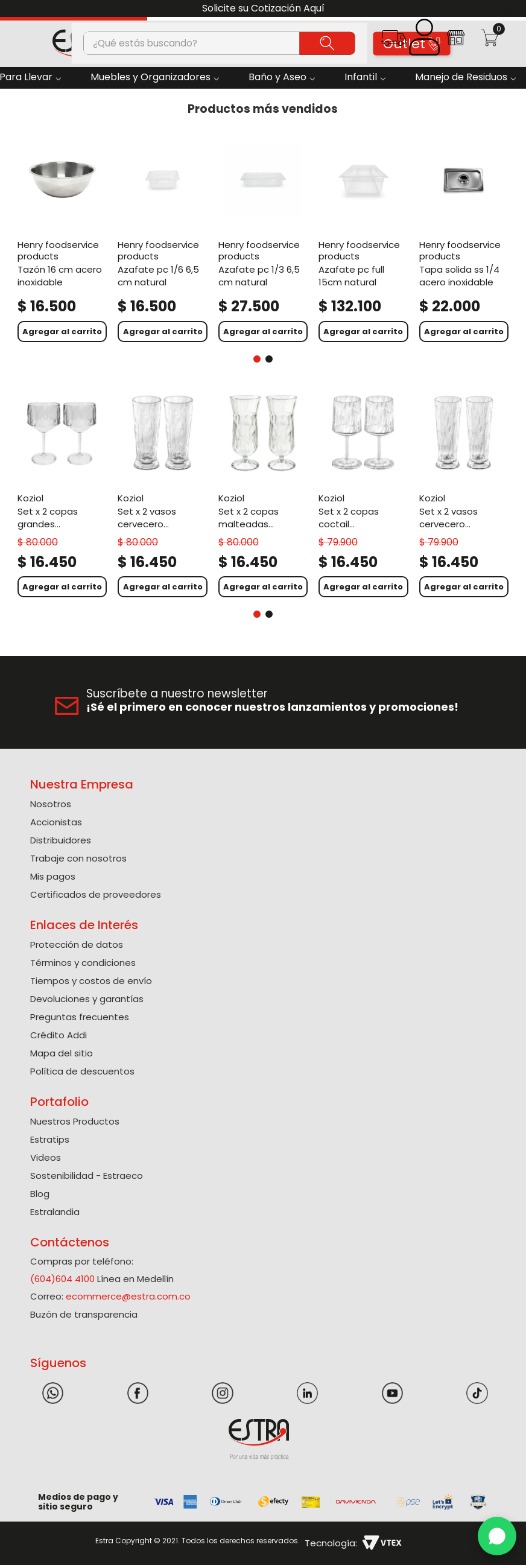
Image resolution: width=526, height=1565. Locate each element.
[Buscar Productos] (327, 42)
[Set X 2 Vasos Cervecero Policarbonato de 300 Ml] (464, 494)
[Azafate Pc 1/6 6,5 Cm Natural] (162, 239)
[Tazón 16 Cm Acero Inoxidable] (62, 239)
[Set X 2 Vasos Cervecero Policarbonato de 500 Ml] (162, 494)
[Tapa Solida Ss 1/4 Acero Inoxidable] (464, 239)
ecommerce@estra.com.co (128, 1296)
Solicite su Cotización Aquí (263, 8)
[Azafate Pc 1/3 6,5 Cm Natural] (263, 239)
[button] (393, 42)
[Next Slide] (512, 9)
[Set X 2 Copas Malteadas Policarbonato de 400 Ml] (263, 494)
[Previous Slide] (13, 9)
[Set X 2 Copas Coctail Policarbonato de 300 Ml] (363, 494)
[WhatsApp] (497, 1536)
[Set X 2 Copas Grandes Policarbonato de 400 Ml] (62, 494)
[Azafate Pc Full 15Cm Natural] (363, 239)
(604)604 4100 (62, 1278)
